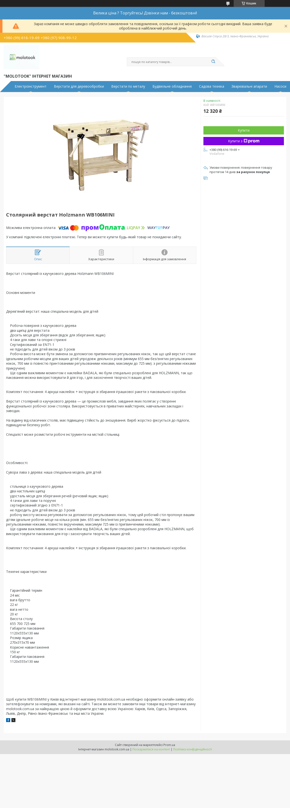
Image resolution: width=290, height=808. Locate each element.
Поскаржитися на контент (151, 749)
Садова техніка (211, 86)
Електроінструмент (31, 86)
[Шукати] (213, 61)
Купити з (244, 141)
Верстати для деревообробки (79, 86)
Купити (244, 130)
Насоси (280, 86)
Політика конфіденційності (192, 749)
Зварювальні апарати (249, 86)
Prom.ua (169, 745)
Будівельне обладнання (172, 86)
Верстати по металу (128, 86)
